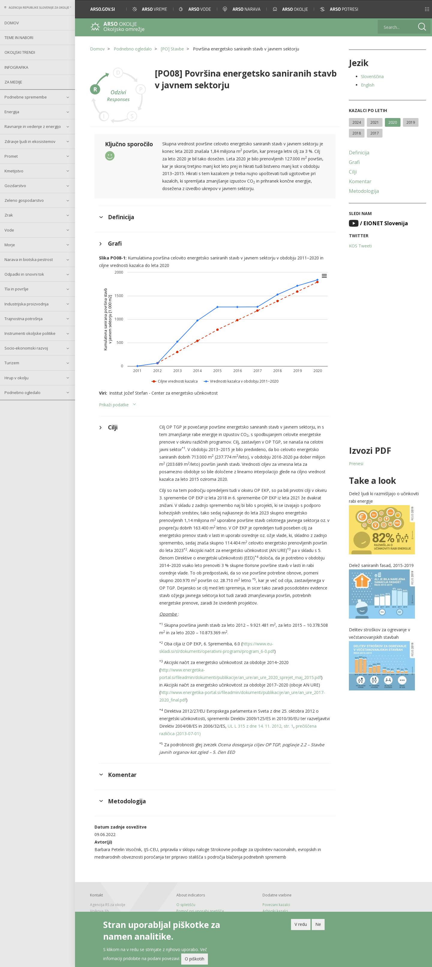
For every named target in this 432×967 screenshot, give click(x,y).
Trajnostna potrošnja (23, 318)
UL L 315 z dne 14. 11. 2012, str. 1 (260, 726)
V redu (301, 925)
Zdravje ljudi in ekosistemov (30, 141)
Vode (9, 230)
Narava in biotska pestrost (28, 259)
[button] (419, 9)
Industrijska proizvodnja (26, 304)
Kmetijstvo (13, 171)
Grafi (354, 162)
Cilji (353, 171)
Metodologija (364, 191)
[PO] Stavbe (172, 49)
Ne (318, 925)
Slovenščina (372, 76)
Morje (9, 244)
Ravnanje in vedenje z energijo (32, 126)
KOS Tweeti (360, 246)
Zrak (8, 215)
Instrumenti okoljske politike (30, 333)
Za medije (13, 82)
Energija (11, 111)
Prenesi (356, 463)
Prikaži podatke (114, 405)
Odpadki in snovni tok (24, 274)
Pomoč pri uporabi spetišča (200, 911)
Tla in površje (16, 289)
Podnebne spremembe (25, 97)
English (367, 85)
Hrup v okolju (16, 377)
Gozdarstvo (15, 185)
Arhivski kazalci (275, 911)
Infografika (16, 67)
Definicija (359, 152)
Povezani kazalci (276, 904)
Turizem (11, 362)
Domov (11, 23)
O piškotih (194, 960)
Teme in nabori (18, 37)
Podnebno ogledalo (22, 392)
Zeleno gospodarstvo (24, 200)
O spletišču (185, 904)
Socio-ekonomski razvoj (26, 348)
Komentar (360, 181)
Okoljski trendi (19, 52)
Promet (11, 156)
